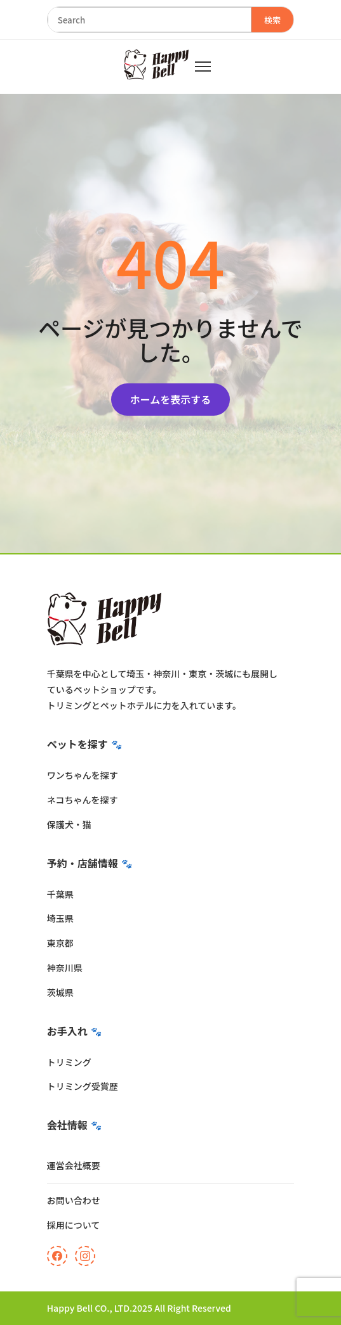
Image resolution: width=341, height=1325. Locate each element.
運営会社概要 (73, 1165)
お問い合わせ (73, 1200)
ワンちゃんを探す (82, 775)
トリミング (69, 1062)
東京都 (60, 943)
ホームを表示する (170, 399)
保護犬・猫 (69, 824)
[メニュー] (203, 66)
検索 (272, 20)
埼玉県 (60, 918)
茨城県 (60, 992)
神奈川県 (65, 967)
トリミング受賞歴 (82, 1086)
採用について (73, 1225)
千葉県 (60, 894)
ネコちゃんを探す (82, 799)
